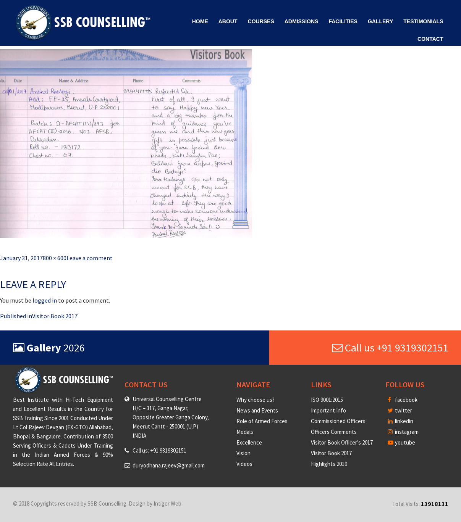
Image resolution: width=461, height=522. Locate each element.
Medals (244, 431)
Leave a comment (89, 258)
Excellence (249, 442)
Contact (430, 39)
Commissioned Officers (338, 421)
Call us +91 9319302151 (390, 347)
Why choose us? (255, 399)
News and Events (257, 410)
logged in (44, 300)
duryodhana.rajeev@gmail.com (169, 465)
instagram (403, 431)
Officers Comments (334, 431)
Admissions (302, 21)
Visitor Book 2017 (331, 453)
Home (200, 21)
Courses (261, 21)
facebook (402, 399)
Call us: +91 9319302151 (159, 450)
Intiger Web (167, 503)
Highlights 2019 (329, 463)
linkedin (400, 421)
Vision (243, 453)
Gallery (380, 21)
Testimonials (423, 21)
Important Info (328, 410)
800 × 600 (54, 258)
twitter (400, 410)
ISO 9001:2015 (327, 399)
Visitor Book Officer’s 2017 (342, 442)
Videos (244, 463)
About (228, 21)
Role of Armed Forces (262, 421)
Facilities (342, 21)
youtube (401, 442)
